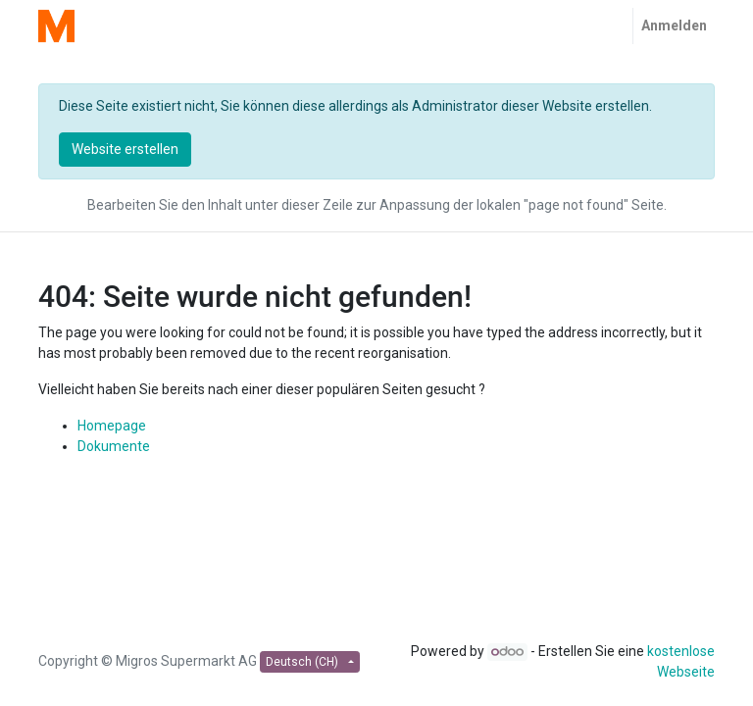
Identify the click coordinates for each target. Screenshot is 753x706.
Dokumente (113, 446)
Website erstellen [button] (125, 149)
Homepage (111, 425)
